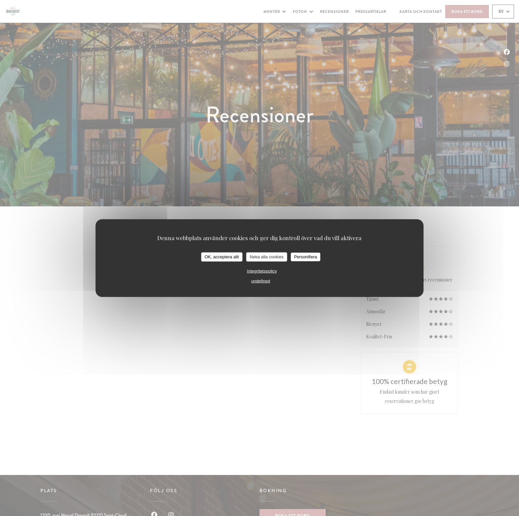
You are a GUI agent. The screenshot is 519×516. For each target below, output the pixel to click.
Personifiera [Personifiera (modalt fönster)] (305, 256)
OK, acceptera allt (222, 256)
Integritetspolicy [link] (262, 270)
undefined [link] (260, 280)
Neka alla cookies (267, 256)
